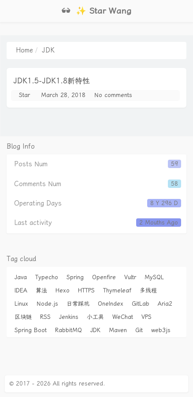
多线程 (148, 290)
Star (24, 95)
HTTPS (86, 290)
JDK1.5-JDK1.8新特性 (51, 80)
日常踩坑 (78, 303)
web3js (161, 330)
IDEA (21, 290)
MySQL (154, 277)
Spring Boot (31, 330)
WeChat (122, 317)
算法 (41, 290)
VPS (146, 317)
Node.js (47, 303)
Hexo (63, 290)
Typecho (46, 277)
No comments (113, 95)
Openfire (104, 277)
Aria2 (165, 303)
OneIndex (110, 303)
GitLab (140, 303)
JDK (95, 330)
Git (139, 330)
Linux (21, 303)
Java (21, 277)
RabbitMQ (68, 330)
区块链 (23, 317)
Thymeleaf (117, 290)
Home (24, 50)
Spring (75, 277)
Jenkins (68, 317)
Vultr (130, 277)
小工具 (95, 317)
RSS (45, 317)
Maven (118, 330)
